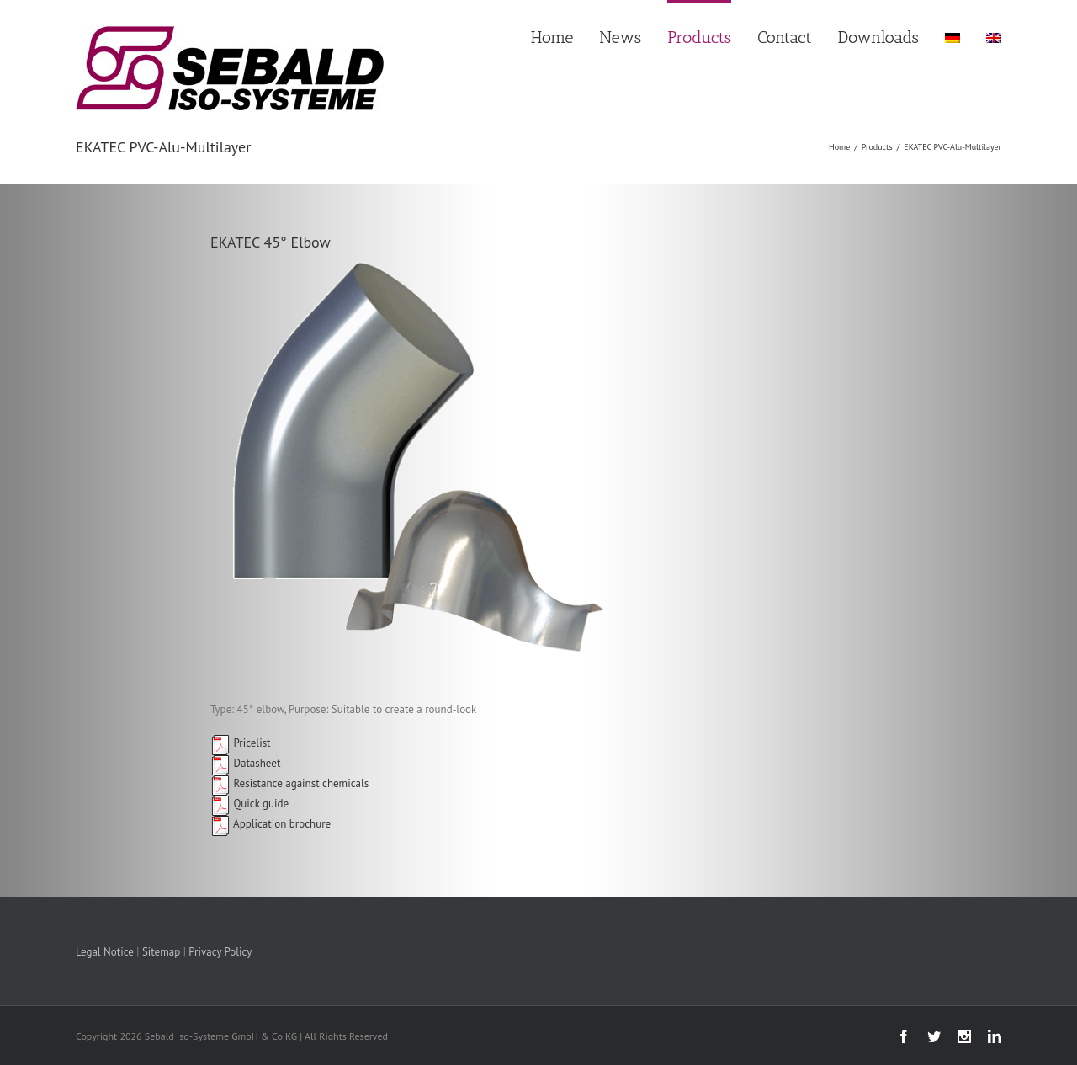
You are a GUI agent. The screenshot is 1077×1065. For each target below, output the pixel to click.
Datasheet (245, 763)
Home (552, 37)
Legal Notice (105, 952)
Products (699, 37)
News (620, 37)
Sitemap (161, 952)
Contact (784, 37)
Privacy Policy (220, 952)
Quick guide (249, 803)
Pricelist (240, 743)
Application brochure (270, 824)
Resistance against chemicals (289, 783)
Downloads (878, 37)
